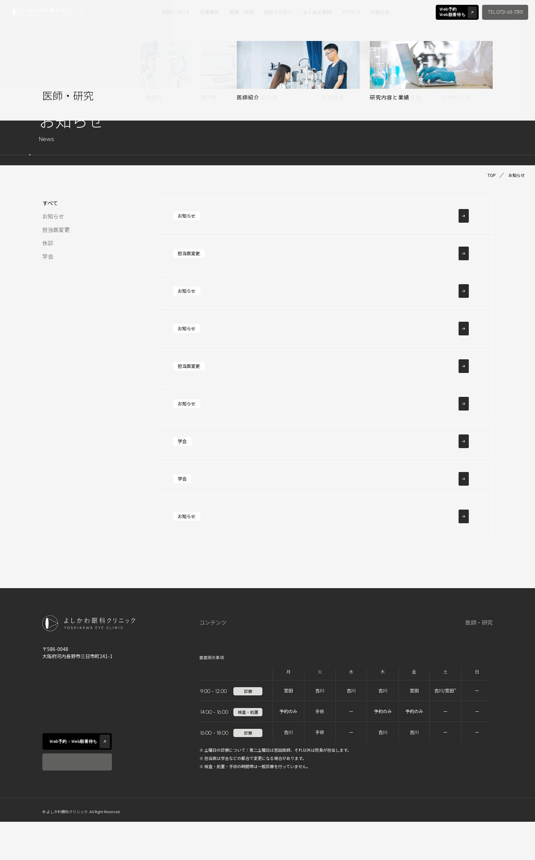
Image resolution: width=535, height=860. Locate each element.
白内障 (330, 676)
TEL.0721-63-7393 (505, 12)
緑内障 (330, 658)
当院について (175, 12)
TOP (492, 175)
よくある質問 (317, 12)
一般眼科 (333, 640)
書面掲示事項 (211, 695)
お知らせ (380, 12)
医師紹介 (450, 640)
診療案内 (209, 12)
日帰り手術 (370, 676)
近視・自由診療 (376, 658)
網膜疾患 (368, 640)
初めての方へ (278, 12)
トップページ (215, 640)
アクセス (351, 12)
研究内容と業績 (458, 658)
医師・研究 (242, 12)
